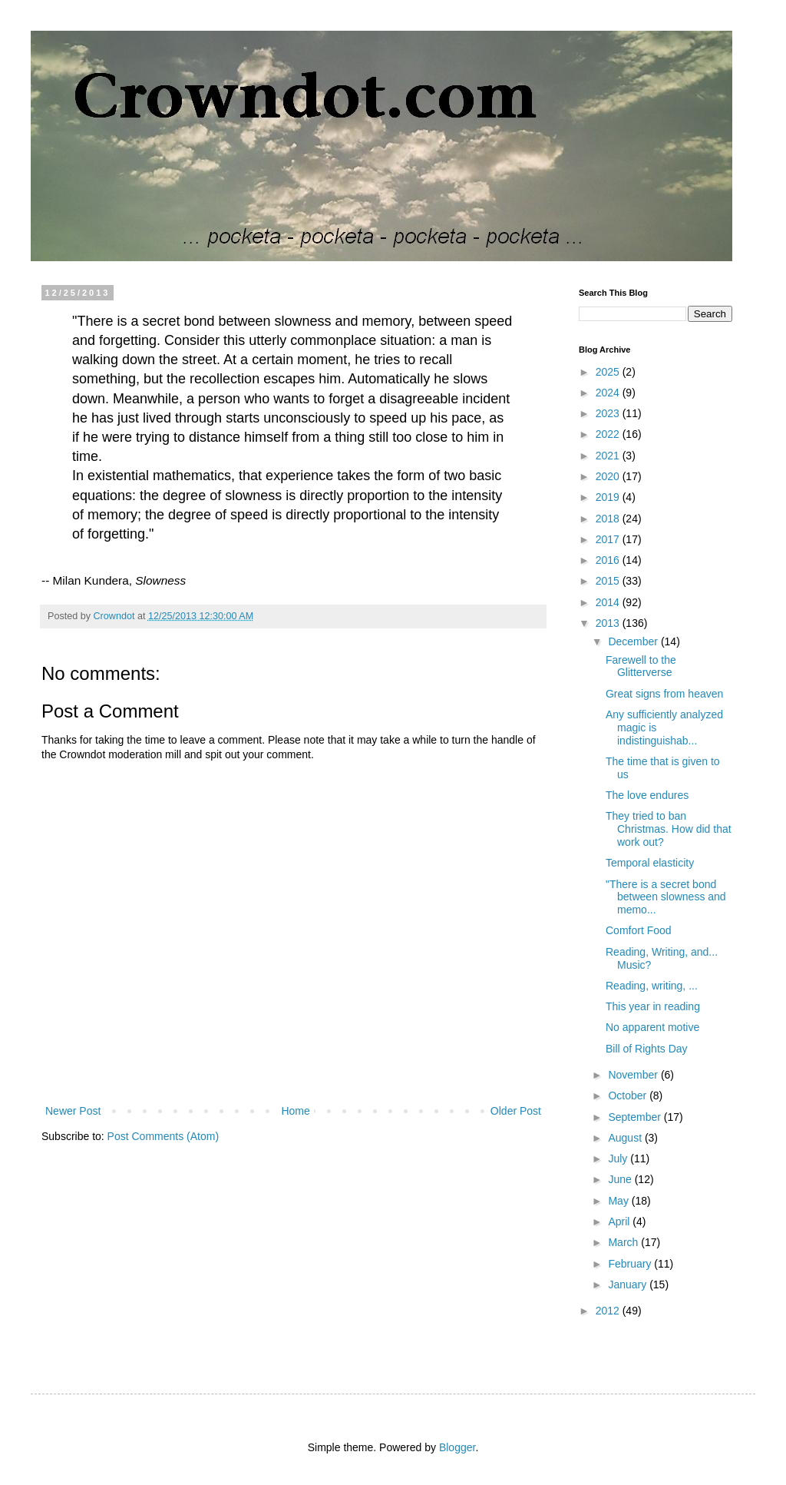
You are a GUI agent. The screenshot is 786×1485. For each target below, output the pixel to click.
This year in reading (653, 1006)
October (628, 1095)
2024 (609, 392)
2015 (609, 581)
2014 (609, 602)
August (626, 1138)
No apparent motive (652, 1027)
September (635, 1117)
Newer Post (73, 1111)
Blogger (457, 1447)
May (619, 1201)
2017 (609, 539)
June (621, 1179)
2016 (609, 560)
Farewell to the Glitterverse (641, 666)
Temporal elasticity (650, 863)
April (620, 1221)
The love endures (647, 795)
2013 (609, 623)
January (628, 1284)
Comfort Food (639, 930)
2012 (609, 1310)
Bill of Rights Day (647, 1048)
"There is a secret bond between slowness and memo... (666, 897)
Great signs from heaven (664, 694)
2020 (609, 476)
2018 (609, 518)
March (624, 1242)
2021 (609, 455)
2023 (609, 413)
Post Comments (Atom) (163, 1136)
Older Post (515, 1111)
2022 (609, 434)
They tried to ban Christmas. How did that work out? (669, 829)
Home (295, 1111)
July (619, 1158)
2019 (609, 497)
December (634, 641)
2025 (609, 372)
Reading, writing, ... (652, 986)
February (631, 1264)
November (634, 1075)
